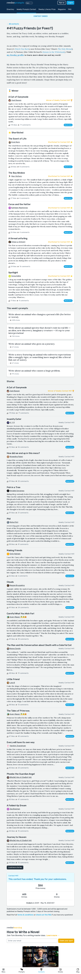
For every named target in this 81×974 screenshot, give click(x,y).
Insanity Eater (14, 419)
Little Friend (13, 679)
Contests (41, 972)
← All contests (13, 24)
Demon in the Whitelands (54, 52)
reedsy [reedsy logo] (15, 2)
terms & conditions (26, 915)
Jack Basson (16, 100)
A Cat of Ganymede (18, 97)
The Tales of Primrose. (18, 710)
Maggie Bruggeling (17, 585)
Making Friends (14, 550)
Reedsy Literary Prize (47, 9)
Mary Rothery (16, 176)
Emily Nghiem (15, 554)
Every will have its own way (20, 742)
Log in (70, 3)
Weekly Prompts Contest (26, 9)
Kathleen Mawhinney (19, 208)
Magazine (62, 9)
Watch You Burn (22, 49)
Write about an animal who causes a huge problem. (34, 370)
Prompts (22, 972)
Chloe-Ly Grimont (18, 242)
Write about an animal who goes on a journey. (31, 343)
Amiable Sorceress (17, 491)
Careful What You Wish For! (20, 613)
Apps (29, 3)
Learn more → (53, 935)
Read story (68, 125)
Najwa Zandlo (15, 649)
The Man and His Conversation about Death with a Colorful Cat (39, 645)
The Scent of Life (17, 138)
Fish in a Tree (13, 487)
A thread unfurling (17, 238)
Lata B (12, 683)
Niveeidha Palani (16, 457)
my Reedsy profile (15, 55)
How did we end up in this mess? (23, 453)
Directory (10, 9)
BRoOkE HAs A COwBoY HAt (21, 777)
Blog (77, 972)
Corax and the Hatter (19, 204)
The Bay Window (16, 173)
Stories (60, 972)
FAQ (69, 9)
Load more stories (15, 867)
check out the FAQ (43, 915)
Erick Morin (15, 142)
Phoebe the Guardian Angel (21, 774)
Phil (9, 519)
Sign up (61, 3)
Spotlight (13, 272)
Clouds (10, 582)
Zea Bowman (15, 809)
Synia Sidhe (16, 276)
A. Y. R (12, 423)
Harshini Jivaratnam (18, 746)
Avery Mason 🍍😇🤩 (18, 617)
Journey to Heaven (16, 837)
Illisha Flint (14, 522)
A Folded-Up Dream (16, 805)
